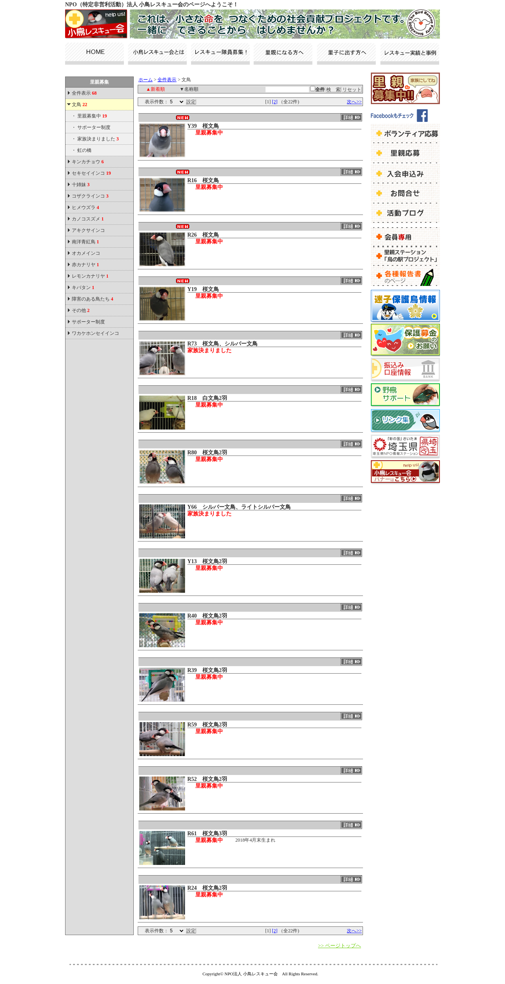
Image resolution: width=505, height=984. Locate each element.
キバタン (83, 287)
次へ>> (354, 102)
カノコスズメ (88, 219)
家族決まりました (98, 139)
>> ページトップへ (339, 946)
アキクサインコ (88, 230)
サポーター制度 (93, 127)
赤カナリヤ (85, 264)
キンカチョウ (88, 161)
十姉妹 (81, 184)
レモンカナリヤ (90, 276)
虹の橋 (84, 150)
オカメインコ (86, 253)
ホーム (145, 79)
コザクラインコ (90, 196)
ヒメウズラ (85, 207)
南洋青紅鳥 (85, 242)
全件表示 (84, 93)
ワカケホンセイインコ (95, 333)
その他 (81, 310)
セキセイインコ (91, 173)
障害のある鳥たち (92, 299)
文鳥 (79, 104)
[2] (274, 102)
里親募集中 (92, 116)
